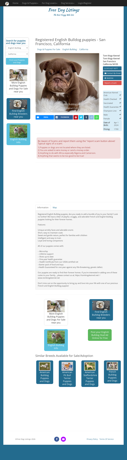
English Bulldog (70, 49)
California (83, 49)
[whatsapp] (96, 117)
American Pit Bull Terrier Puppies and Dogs (67, 374)
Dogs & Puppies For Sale (48, 49)
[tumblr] (86, 117)
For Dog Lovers (49, 3)
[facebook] (63, 117)
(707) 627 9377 (111, 68)
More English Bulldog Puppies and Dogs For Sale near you (18, 81)
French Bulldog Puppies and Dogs (112, 372)
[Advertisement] (63, 28)
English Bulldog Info (18, 134)
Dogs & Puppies (30, 3)
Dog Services (67, 3)
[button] (41, 83)
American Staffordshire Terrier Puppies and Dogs (90, 374)
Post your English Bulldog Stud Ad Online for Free (100, 335)
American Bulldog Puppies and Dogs (44, 372)
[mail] (45, 117)
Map (55, 207)
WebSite (109, 78)
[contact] (63, 439)
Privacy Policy (92, 439)
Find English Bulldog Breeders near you (18, 108)
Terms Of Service (106, 439)
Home (15, 3)
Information (42, 207)
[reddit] (91, 117)
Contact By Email (113, 73)
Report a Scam (111, 83)
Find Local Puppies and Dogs (17, 61)
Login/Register (85, 3)
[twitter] (81, 117)
